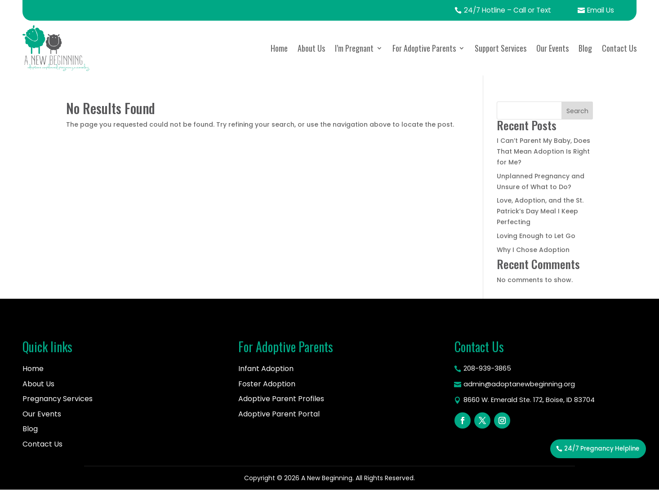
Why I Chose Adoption (533, 250)
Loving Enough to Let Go (536, 236)
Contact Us (619, 48)
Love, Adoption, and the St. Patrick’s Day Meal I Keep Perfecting (540, 211)
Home (279, 48)
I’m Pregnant (354, 48)
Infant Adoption (266, 369)
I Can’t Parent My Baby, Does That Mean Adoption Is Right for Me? (543, 152)
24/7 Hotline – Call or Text (503, 10)
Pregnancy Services (57, 399)
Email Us (599, 10)
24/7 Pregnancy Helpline (598, 470)
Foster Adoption (266, 384)
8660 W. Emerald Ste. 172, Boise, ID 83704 (535, 403)
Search (577, 111)
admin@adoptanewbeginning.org (522, 386)
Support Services (500, 48)
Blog (585, 48)
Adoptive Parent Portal (279, 414)
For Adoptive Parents (424, 48)
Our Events (552, 48)
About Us (311, 48)
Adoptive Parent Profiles (281, 399)
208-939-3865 (488, 369)
